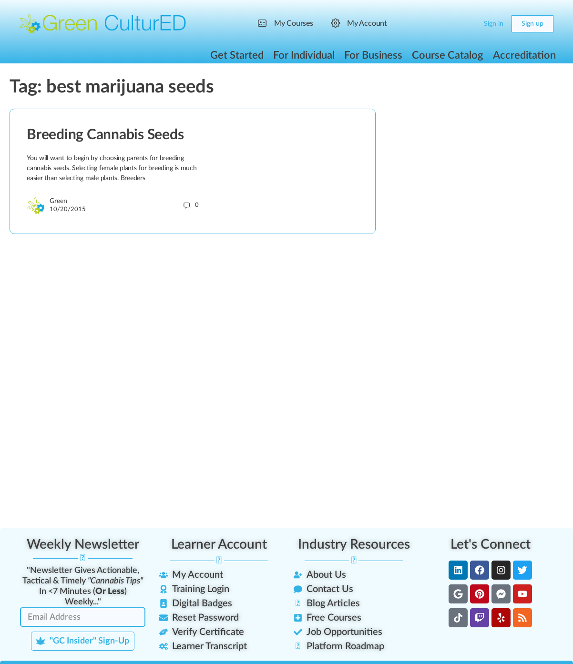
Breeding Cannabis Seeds (105, 135)
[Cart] (468, 24)
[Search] (449, 24)
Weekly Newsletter (83, 544)
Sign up (532, 23)
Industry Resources (354, 544)
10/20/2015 (68, 209)
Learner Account (219, 544)
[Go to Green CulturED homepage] (103, 23)
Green (58, 201)
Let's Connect (490, 544)
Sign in (493, 23)
